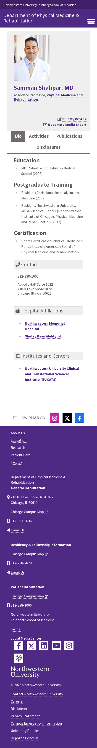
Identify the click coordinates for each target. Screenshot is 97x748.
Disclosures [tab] (48, 147)
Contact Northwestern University (37, 694)
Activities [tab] (39, 136)
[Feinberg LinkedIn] (43, 645)
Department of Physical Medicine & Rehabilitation (41, 18)
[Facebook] (79, 418)
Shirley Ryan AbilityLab (43, 336)
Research (18, 447)
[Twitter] (67, 418)
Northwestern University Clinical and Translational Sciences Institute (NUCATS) (52, 374)
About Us (18, 433)
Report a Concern (24, 738)
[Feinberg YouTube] (56, 645)
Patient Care (20, 455)
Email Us (17, 530)
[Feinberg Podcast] (18, 658)
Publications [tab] (69, 136)
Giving (16, 629)
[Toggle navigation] (91, 21)
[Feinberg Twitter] (31, 645)
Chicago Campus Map (27, 511)
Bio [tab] (18, 136)
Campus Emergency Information (36, 723)
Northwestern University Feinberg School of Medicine (39, 5)
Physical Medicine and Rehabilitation (48, 97)
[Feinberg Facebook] (18, 645)
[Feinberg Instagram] (68, 645)
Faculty (16, 462)
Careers (17, 701)
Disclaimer (19, 708)
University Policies (25, 730)
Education (18, 440)
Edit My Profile (74, 119)
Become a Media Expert (67, 124)
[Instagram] (54, 418)
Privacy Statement (25, 716)
